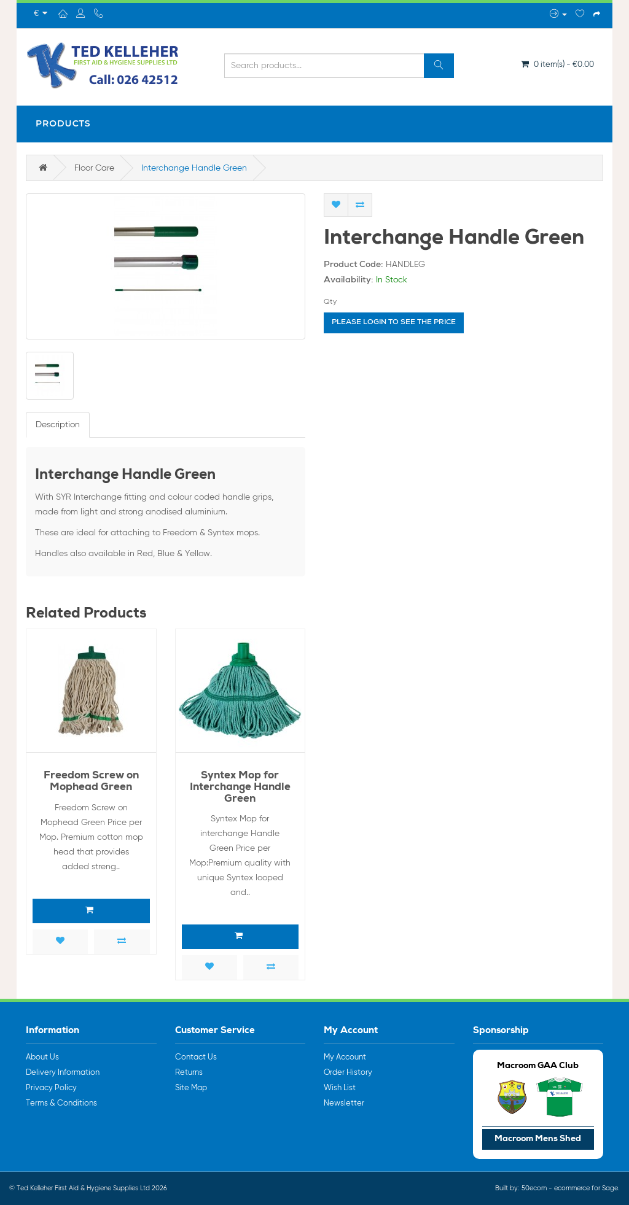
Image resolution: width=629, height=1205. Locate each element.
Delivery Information (63, 1073)
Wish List (340, 1088)
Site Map (191, 1088)
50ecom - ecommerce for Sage (570, 1188)
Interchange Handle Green (194, 168)
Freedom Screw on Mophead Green (91, 782)
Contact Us (196, 1057)
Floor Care (94, 168)
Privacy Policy (51, 1088)
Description (58, 424)
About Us (42, 1057)
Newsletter (344, 1103)
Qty (330, 302)
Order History (348, 1073)
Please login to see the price (394, 323)
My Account (345, 1057)
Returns (189, 1073)
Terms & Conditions (61, 1103)
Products (63, 123)
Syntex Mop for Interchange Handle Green (240, 787)
